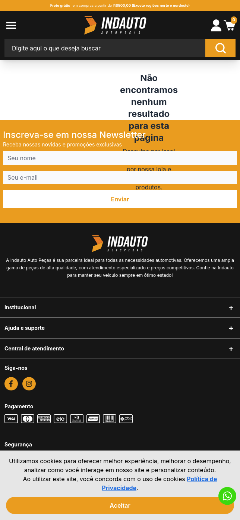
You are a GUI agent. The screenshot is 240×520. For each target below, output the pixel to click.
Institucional (20, 307)
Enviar (120, 199)
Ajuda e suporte (24, 328)
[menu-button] (27, 25)
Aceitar (120, 505)
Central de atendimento (34, 348)
